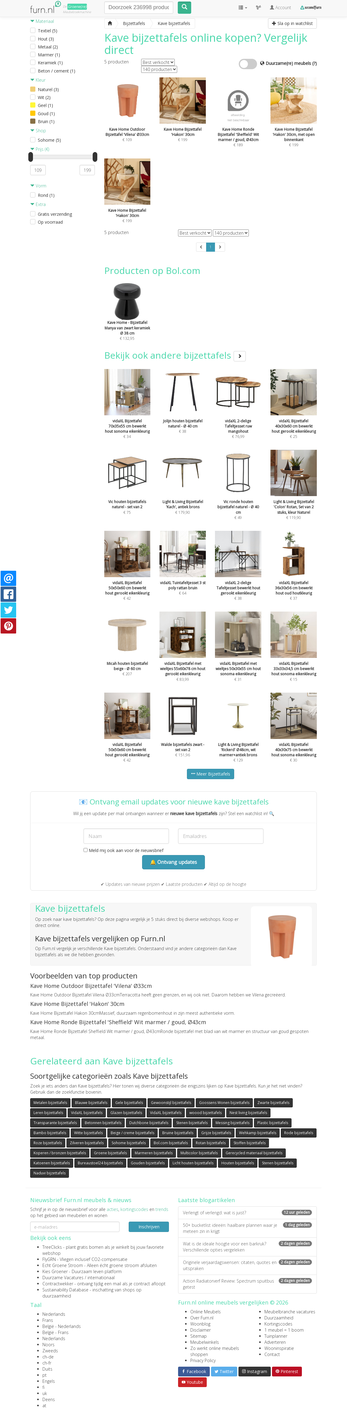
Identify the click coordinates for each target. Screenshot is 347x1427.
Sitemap (198, 1336)
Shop (38, 130)
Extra (38, 204)
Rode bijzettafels (298, 1132)
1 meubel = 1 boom (284, 1330)
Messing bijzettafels (232, 1122)
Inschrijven (148, 1227)
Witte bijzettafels (88, 1132)
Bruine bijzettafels (177, 1132)
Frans (47, 1320)
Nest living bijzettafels (248, 1112)
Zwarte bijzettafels (273, 1102)
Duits (47, 1369)
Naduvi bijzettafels (50, 1173)
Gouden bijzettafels (148, 1163)
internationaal (101, 1277)
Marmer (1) (49, 55)
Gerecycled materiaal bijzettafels (254, 1152)
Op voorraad (50, 222)
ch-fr (46, 1363)
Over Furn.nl (201, 1318)
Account (280, 7)
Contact (272, 1354)
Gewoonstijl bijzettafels (171, 1102)
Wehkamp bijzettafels (257, 1132)
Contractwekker (57, 1284)
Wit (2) (44, 97)
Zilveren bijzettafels (87, 1142)
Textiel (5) (47, 31)
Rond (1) (46, 195)
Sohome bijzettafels (129, 1142)
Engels (48, 1381)
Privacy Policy (203, 1360)
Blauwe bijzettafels (91, 1102)
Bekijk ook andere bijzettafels (175, 355)
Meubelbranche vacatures (289, 1312)
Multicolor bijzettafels (199, 1152)
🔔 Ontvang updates (173, 862)
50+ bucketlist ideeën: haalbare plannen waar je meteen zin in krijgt (247, 1228)
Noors (48, 1344)
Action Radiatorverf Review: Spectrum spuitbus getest (247, 1284)
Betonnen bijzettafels (103, 1122)
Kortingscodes (278, 1324)
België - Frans (55, 1332)
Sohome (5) (49, 140)
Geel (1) (45, 105)
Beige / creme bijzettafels (132, 1132)
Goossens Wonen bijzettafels (224, 1102)
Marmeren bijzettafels (154, 1152)
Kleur (37, 80)
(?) (314, 63)
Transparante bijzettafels (55, 1122)
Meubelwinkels (204, 1342)
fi (43, 1387)
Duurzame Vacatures (63, 1277)
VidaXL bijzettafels (86, 1112)
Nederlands (53, 1314)
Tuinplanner (275, 1336)
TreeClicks (52, 1247)
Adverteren (275, 1342)
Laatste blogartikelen (206, 1200)
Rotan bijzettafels (211, 1142)
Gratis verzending (55, 214)
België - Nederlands (61, 1326)
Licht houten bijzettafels (193, 1163)
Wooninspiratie (279, 1348)
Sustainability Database (65, 1290)
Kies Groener (55, 1271)
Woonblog (200, 1324)
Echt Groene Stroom (62, 1265)
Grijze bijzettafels (216, 1132)
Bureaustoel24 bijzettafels (100, 1163)
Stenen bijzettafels (192, 1122)
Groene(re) (77, 6)
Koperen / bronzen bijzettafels (60, 1152)
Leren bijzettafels (48, 1112)
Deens (48, 1399)
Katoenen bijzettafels (52, 1163)
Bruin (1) (46, 121)
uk (44, 1393)
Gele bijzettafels (129, 1102)
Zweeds (50, 1351)
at (44, 1405)
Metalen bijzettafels (50, 1102)
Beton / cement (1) (56, 71)
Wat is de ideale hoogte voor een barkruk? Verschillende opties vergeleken (247, 1247)
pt (44, 1375)
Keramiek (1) (50, 63)
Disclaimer (200, 1330)
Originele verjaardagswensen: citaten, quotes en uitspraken (247, 1265)
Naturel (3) (48, 89)
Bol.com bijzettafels (171, 1142)
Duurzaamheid (278, 1318)
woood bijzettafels (205, 1112)
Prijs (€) (39, 149)
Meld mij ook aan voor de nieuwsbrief (123, 850)
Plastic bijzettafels (272, 1122)
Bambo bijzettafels (50, 1132)
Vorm (38, 186)
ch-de (48, 1357)
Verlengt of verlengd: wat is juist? (247, 1213)
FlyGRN (49, 1259)
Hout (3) (46, 39)
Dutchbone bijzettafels (148, 1122)
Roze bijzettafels (48, 1142)
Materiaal (42, 21)
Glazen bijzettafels (126, 1112)
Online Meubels (205, 1312)
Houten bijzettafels (237, 1163)
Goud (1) (46, 113)
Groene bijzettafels (110, 1152)
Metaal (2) (48, 47)
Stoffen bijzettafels (250, 1142)
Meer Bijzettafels (210, 774)
